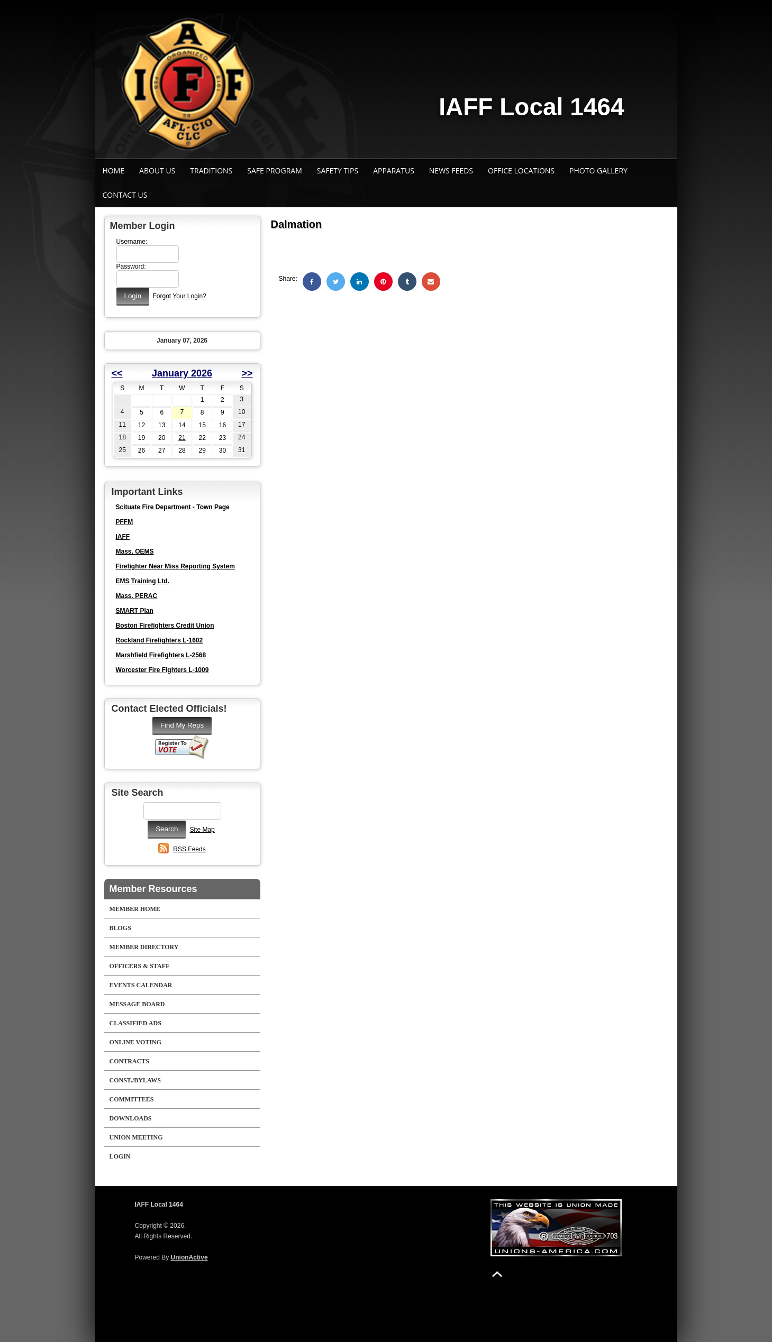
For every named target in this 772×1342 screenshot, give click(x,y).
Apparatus (393, 171)
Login (120, 1156)
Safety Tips (337, 171)
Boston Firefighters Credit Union (165, 625)
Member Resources (153, 889)
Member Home (135, 909)
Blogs (120, 928)
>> (246, 373)
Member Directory (144, 947)
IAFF (123, 536)
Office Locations (521, 171)
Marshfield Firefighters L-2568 (161, 655)
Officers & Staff (140, 966)
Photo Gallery (598, 171)
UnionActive (189, 1257)
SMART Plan (134, 610)
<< (117, 373)
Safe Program (274, 171)
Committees (132, 1099)
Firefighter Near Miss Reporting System (175, 566)
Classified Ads (135, 1023)
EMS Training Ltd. (142, 581)
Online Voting (136, 1042)
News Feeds (451, 171)
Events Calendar (141, 985)
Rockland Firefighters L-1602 (159, 640)
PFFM (124, 522)
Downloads (131, 1118)
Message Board (137, 1004)
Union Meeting (136, 1137)
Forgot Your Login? (179, 296)
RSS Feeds (189, 849)
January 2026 (182, 373)
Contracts (129, 1061)
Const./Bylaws (135, 1080)
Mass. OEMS (135, 551)
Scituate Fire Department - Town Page (173, 507)
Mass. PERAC (137, 596)
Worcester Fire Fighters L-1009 (162, 670)
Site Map (201, 829)
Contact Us (125, 195)
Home (114, 171)
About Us (157, 171)
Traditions (211, 171)
